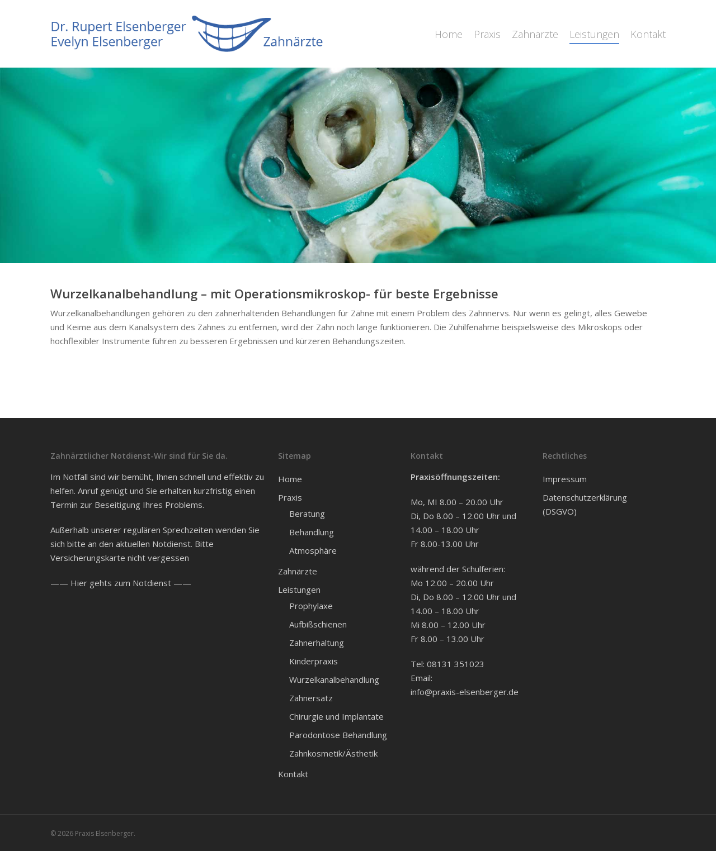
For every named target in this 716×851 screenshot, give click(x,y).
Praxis (290, 497)
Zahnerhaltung (316, 642)
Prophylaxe (311, 605)
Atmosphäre (313, 550)
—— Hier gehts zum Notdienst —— (120, 582)
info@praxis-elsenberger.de (465, 691)
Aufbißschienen (318, 624)
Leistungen (299, 589)
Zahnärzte (297, 571)
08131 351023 (455, 663)
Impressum (565, 478)
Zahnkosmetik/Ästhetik (333, 753)
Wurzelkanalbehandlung (334, 679)
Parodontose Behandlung (338, 734)
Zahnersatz (311, 697)
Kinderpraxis (313, 661)
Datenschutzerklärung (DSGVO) (585, 504)
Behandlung (311, 532)
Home (290, 478)
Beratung (307, 513)
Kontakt (293, 773)
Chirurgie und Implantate (336, 716)
